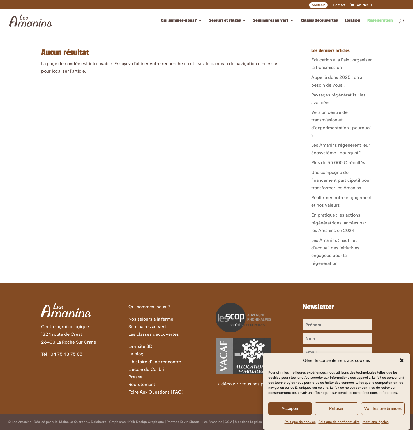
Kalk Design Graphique (146, 422)
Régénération (380, 21)
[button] (402, 364)
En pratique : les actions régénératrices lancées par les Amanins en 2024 (338, 222)
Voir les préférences (383, 412)
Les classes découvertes (153, 334)
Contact (339, 5)
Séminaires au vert (270, 21)
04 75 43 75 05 (66, 354)
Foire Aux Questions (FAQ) (156, 392)
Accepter (290, 412)
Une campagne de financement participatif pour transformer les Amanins (341, 180)
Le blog (136, 354)
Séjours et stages (225, 21)
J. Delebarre (97, 422)
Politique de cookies (300, 425)
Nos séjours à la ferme (150, 319)
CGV (228, 422)
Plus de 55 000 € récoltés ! (339, 162)
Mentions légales (376, 425)
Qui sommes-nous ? (179, 21)
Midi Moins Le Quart (67, 422)
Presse (135, 377)
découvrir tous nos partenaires (252, 384)
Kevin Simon (189, 422)
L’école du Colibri (146, 369)
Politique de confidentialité (339, 425)
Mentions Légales (248, 422)
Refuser (336, 412)
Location (352, 21)
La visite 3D (140, 346)
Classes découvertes (319, 21)
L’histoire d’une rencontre (154, 361)
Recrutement (141, 384)
